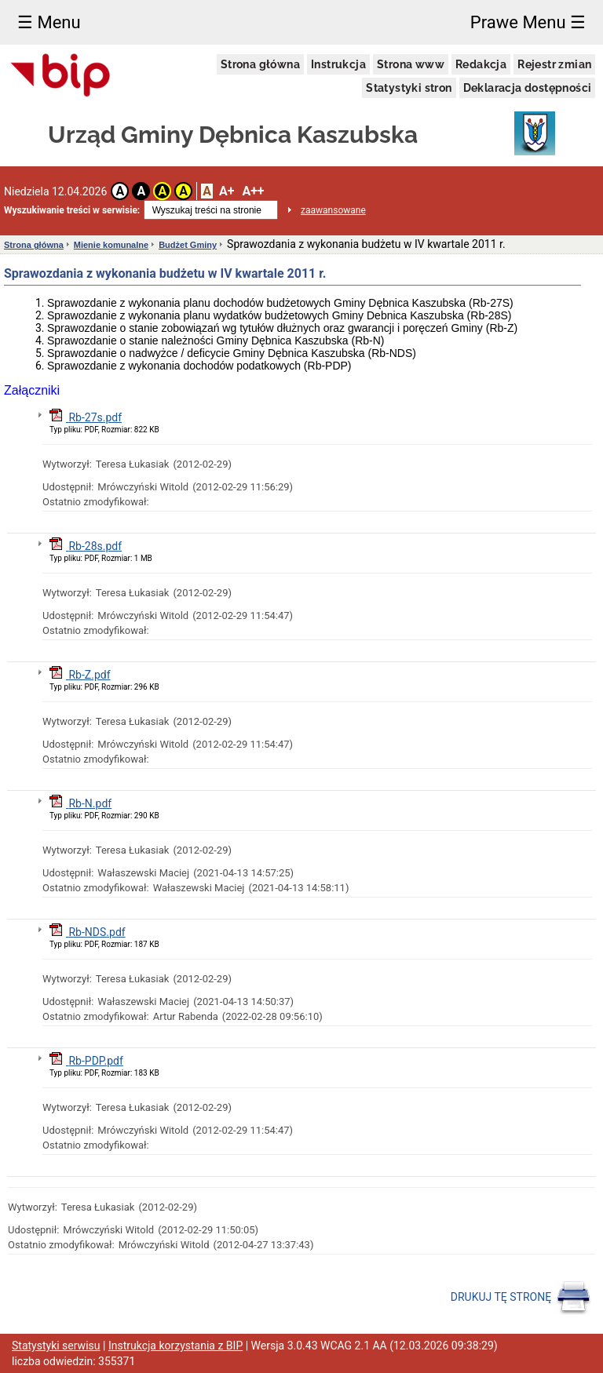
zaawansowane (333, 210)
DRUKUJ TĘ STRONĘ (521, 1297)
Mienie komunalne (111, 244)
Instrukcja (338, 64)
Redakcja (480, 64)
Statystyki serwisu (56, 1345)
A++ (253, 191)
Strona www (410, 64)
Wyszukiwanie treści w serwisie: (72, 210)
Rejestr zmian (554, 64)
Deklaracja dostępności (527, 88)
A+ (226, 191)
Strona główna (260, 64)
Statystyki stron (408, 88)
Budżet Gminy (188, 244)
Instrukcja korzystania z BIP (175, 1345)
